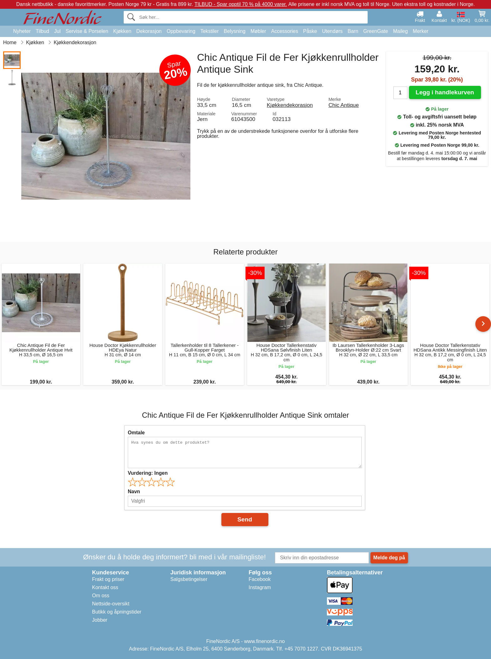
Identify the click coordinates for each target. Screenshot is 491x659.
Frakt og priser (108, 579)
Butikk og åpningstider (116, 612)
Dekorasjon (149, 31)
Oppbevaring (181, 31)
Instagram (260, 587)
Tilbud (42, 31)
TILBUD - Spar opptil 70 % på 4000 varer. (240, 4)
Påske (310, 31)
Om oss (100, 595)
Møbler (258, 31)
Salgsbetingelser (188, 579)
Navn (134, 491)
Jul (57, 31)
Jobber (99, 620)
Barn (353, 31)
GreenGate (375, 31)
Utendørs (332, 31)
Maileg (400, 31)
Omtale (136, 432)
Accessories (284, 31)
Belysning (235, 31)
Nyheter (22, 31)
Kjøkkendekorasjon (290, 105)
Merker (420, 31)
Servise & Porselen (86, 31)
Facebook (260, 579)
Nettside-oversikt (110, 603)
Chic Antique (343, 105)
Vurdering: (148, 473)
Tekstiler (209, 31)
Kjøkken (122, 31)
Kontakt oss (105, 587)
